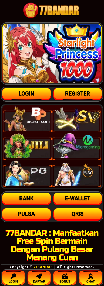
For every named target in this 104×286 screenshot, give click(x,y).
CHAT (90, 277)
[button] (26, 198)
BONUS (65, 277)
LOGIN (13, 277)
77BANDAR (43, 267)
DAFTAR (39, 277)
